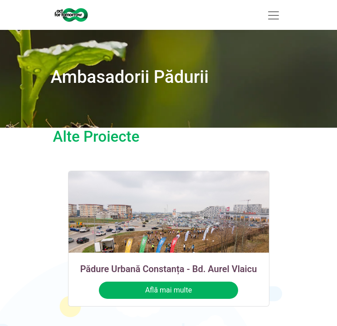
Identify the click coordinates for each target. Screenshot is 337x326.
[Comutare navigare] (273, 15)
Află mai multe (168, 290)
